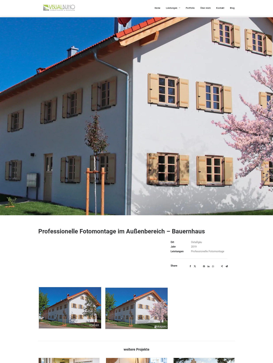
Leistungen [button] (173, 9)
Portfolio (190, 9)
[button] (68, 291)
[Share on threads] (199, 185)
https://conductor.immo (119, 357)
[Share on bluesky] (217, 185)
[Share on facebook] (190, 186)
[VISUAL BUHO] (57, 9)
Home (157, 9)
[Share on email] (226, 186)
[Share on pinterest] (204, 186)
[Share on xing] (222, 186)
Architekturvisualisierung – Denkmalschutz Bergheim (202, 311)
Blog (232, 9)
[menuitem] (159, 8)
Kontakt (220, 9)
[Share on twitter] (195, 186)
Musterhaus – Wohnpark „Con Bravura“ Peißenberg (134, 311)
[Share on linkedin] (208, 186)
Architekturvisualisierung (185, 317)
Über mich (205, 9)
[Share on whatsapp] (213, 186)
